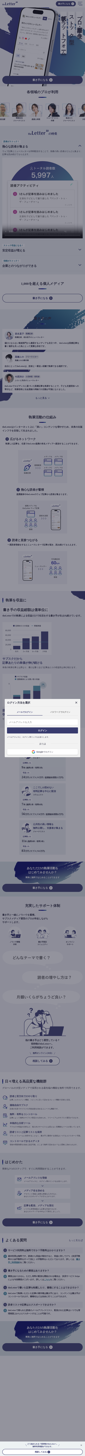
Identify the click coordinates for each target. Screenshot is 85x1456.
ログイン (42, 730)
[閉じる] (81, 1445)
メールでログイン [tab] (25, 712)
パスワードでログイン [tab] (60, 712)
